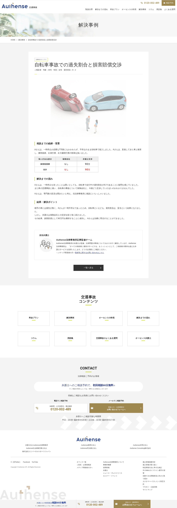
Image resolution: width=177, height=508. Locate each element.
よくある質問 (169, 9)
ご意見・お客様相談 (84, 465)
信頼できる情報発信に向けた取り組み (154, 477)
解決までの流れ (101, 9)
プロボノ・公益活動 (150, 487)
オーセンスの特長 (129, 9)
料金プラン (114, 9)
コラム (151, 9)
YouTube (35, 462)
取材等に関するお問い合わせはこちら (89, 253)
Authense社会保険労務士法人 (36, 448)
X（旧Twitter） (16, 462)
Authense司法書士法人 (88, 448)
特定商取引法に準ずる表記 (152, 467)
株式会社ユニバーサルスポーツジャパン (36, 451)
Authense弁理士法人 (140, 445)
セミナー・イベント (110, 476)
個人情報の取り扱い (150, 465)
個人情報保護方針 (149, 462)
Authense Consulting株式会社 (140, 448)
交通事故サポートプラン (41, 59)
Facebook (26, 462)
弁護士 (105, 470)
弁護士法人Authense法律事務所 (36, 445)
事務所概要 (107, 465)
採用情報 (106, 467)
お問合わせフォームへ (132, 503)
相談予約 (168, 3)
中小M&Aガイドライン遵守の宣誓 (154, 471)
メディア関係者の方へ (85, 467)
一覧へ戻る (93, 267)
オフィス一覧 (81, 462)
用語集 (159, 9)
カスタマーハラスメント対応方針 (154, 482)
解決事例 (142, 9)
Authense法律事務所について (113, 462)
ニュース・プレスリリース (112, 473)
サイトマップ (147, 490)
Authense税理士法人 (88, 445)
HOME (13, 40)
